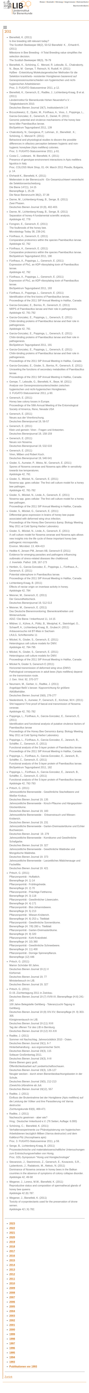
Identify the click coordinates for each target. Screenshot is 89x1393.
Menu (8, 26)
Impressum (70, 2)
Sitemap (59, 2)
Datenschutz (82, 2)
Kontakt (50, 2)
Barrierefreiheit (80, 5)
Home (42, 2)
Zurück (8, 1376)
